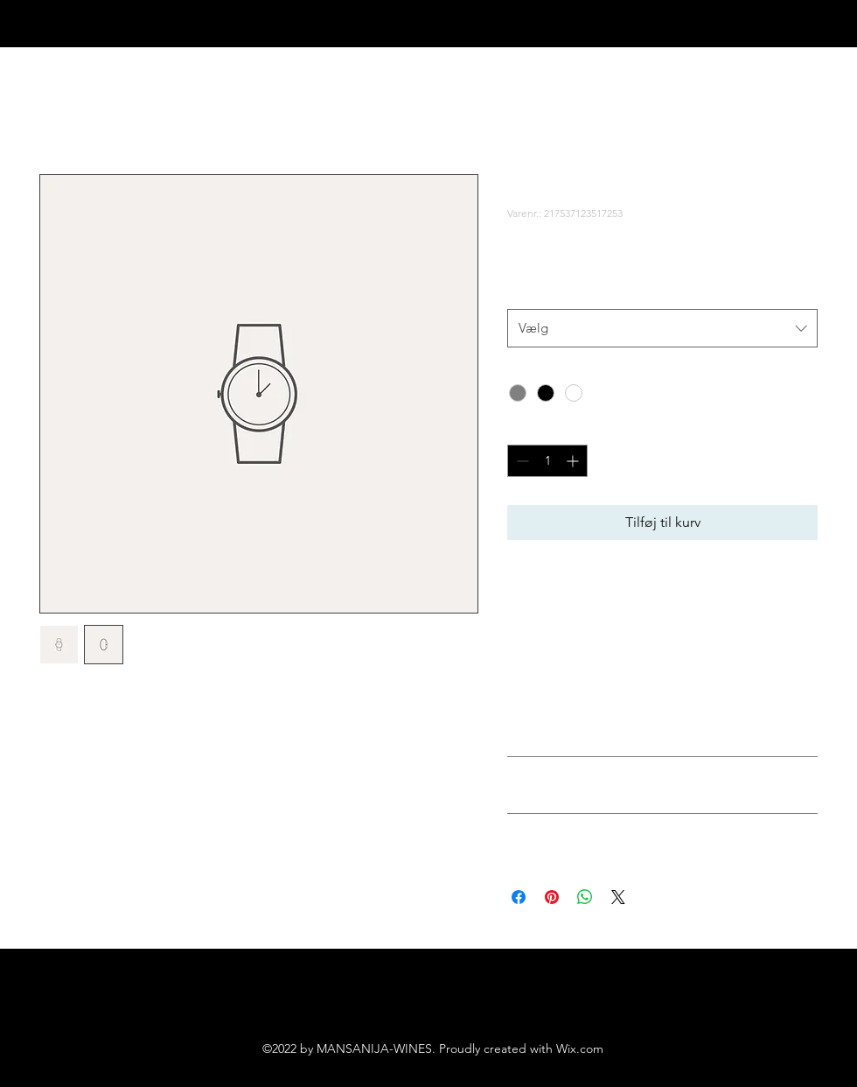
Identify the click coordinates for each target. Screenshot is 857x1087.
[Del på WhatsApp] (585, 897)
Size (522, 290)
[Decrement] (521, 460)
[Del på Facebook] (518, 897)
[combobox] (662, 328)
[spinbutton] (547, 460)
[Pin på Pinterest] (551, 897)
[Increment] (574, 460)
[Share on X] (618, 897)
